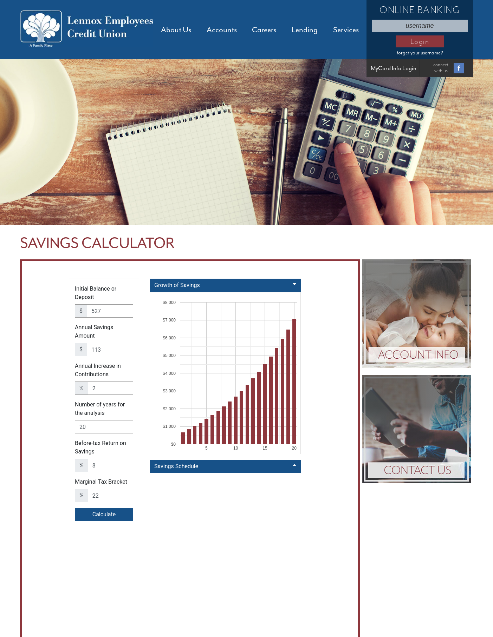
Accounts (222, 30)
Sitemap (395, 609)
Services (346, 30)
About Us (176, 30)
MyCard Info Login (393, 68)
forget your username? (420, 53)
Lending (305, 30)
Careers (264, 30)
